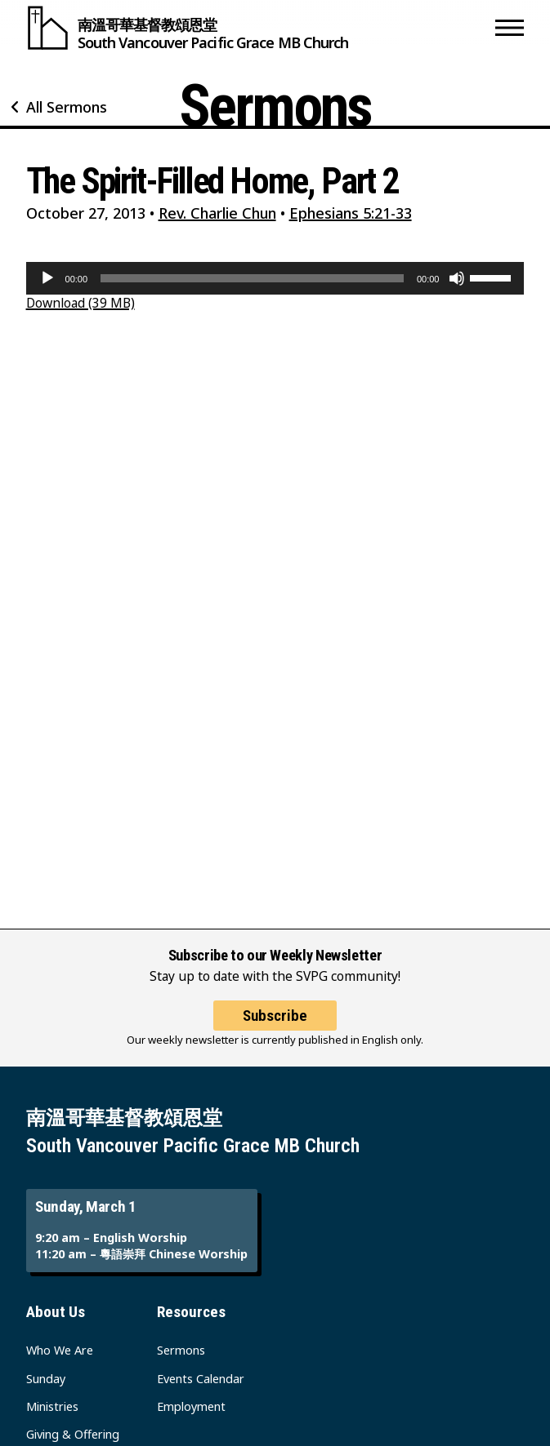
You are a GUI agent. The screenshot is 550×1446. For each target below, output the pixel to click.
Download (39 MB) (80, 303)
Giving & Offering (72, 1434)
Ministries (52, 1406)
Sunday (45, 1378)
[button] (509, 28)
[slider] (252, 278)
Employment (191, 1406)
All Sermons (66, 107)
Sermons (181, 1350)
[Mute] (457, 278)
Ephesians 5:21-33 (350, 213)
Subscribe (275, 1015)
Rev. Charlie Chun (217, 213)
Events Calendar (200, 1378)
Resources (191, 1311)
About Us (55, 1311)
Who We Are (59, 1350)
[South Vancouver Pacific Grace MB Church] (257, 28)
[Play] (47, 278)
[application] (275, 278)
